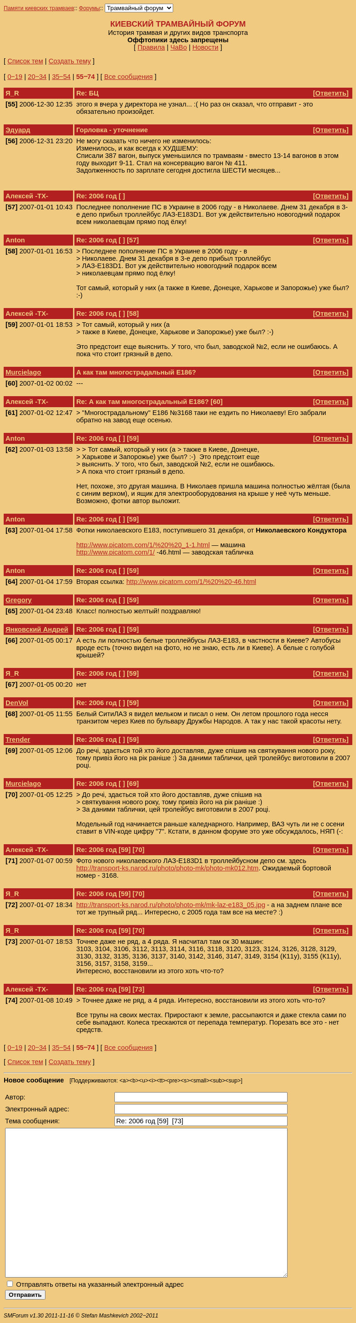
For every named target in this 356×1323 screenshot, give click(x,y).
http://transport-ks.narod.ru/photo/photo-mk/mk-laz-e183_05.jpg (170, 904)
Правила (151, 47)
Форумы (89, 8)
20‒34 (37, 76)
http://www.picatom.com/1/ (115, 552)
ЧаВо (178, 47)
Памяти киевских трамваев (39, 8)
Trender (18, 739)
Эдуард (18, 130)
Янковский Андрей (37, 629)
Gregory (19, 600)
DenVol (17, 702)
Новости (205, 47)
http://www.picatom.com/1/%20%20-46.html (191, 581)
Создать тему (70, 61)
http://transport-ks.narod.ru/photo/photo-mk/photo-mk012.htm (167, 868)
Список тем (25, 61)
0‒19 (14, 76)
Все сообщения (128, 76)
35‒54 (61, 76)
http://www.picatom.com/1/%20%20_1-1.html (143, 545)
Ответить (330, 93)
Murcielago (23, 372)
